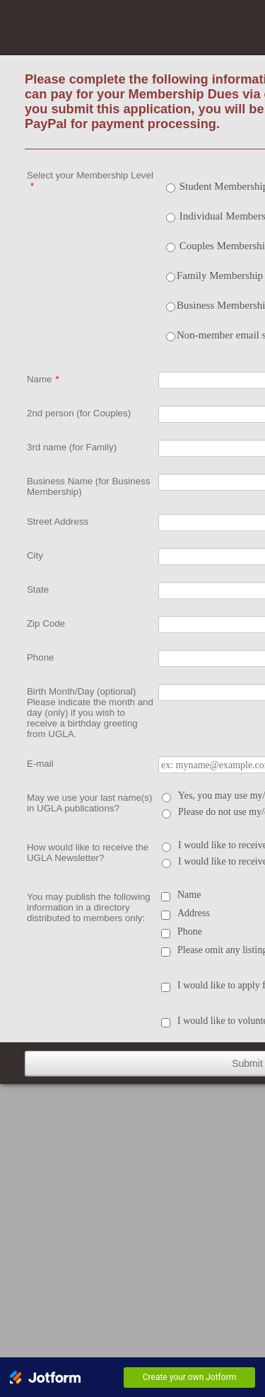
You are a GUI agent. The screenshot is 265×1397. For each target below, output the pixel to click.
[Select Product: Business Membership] (170, 307)
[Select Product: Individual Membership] (170, 217)
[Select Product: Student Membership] (170, 188)
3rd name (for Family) (72, 447)
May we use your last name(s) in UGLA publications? (89, 803)
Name (43, 379)
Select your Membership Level (90, 180)
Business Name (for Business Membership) (88, 486)
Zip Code (46, 623)
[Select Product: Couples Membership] (170, 247)
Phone (40, 657)
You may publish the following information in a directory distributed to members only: (89, 907)
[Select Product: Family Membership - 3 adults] (170, 277)
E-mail (40, 763)
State (38, 589)
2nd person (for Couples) (79, 413)
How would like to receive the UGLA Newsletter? (87, 852)
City (35, 555)
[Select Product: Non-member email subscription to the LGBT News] (170, 336)
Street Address (57, 521)
